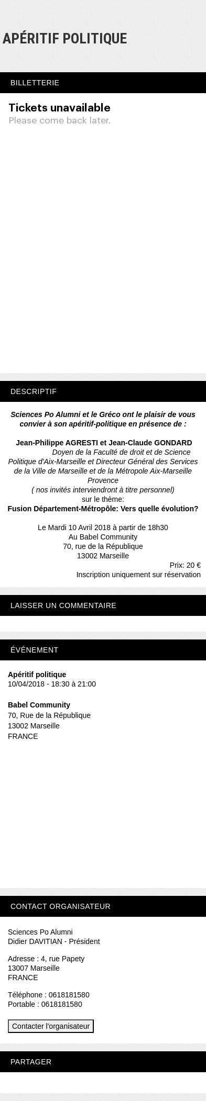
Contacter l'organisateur (51, 1026)
